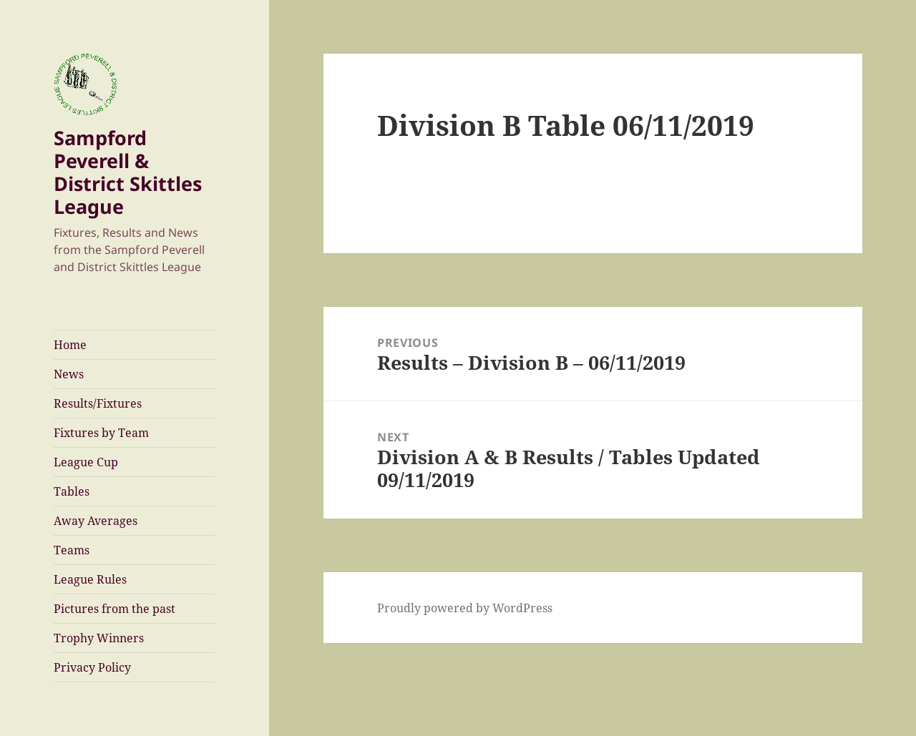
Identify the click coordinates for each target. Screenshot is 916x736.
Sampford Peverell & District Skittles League (128, 172)
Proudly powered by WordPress (464, 608)
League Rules (90, 579)
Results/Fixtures (98, 403)
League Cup (86, 462)
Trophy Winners (99, 638)
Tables (71, 491)
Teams (71, 550)
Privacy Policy (92, 667)
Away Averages (95, 521)
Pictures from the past (114, 609)
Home (70, 345)
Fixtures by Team (101, 433)
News (69, 374)
